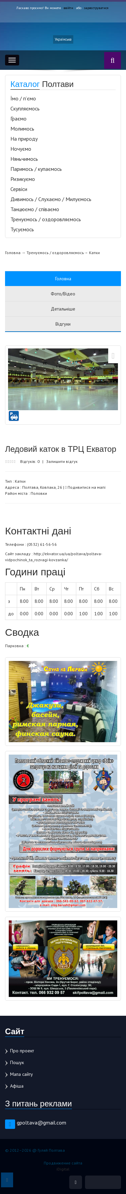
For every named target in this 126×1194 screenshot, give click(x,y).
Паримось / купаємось (36, 168)
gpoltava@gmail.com (41, 1122)
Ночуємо (20, 148)
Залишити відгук (62, 461)
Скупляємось (25, 108)
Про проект (22, 1051)
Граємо (18, 118)
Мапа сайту (21, 1074)
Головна (12, 252)
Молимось (22, 128)
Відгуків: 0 (30, 461)
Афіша (17, 1086)
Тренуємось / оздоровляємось (45, 219)
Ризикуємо (22, 179)
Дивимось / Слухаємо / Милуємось (50, 199)
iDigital (63, 1169)
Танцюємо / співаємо (34, 209)
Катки (94, 252)
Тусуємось (22, 229)
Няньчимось (24, 158)
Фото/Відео (63, 294)
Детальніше (63, 309)
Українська (63, 39)
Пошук (17, 1062)
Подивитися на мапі (85, 487)
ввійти (68, 8)
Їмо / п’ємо (23, 98)
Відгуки (63, 324)
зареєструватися (96, 8)
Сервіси (18, 189)
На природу (24, 138)
